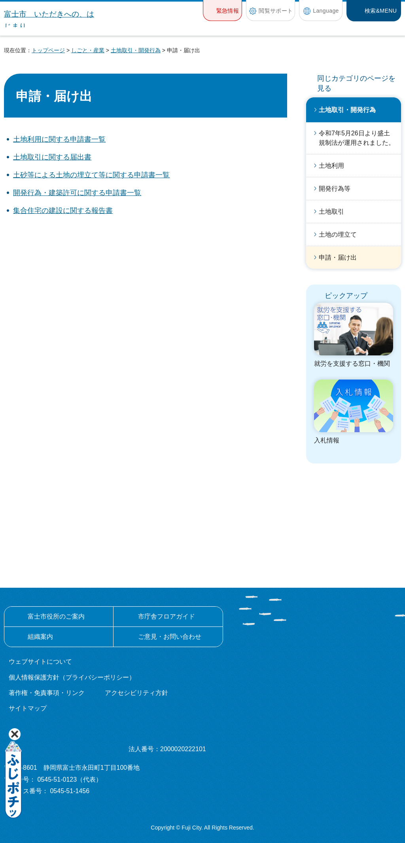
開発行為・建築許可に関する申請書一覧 (77, 193)
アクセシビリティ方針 (136, 692)
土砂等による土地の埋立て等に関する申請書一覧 (91, 175)
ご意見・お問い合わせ (169, 636)
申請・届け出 (338, 257)
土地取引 (331, 211)
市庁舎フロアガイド (166, 616)
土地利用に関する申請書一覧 (59, 139)
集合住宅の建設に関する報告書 (63, 211)
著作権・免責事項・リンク (47, 692)
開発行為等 (334, 188)
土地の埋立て (338, 234)
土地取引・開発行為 (136, 50)
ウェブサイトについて (40, 661)
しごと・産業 (87, 50)
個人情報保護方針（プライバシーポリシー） (72, 677)
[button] (222, 10)
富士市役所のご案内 (56, 616)
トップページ (48, 50)
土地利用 (331, 165)
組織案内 (40, 636)
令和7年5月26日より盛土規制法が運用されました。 (357, 138)
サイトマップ (28, 708)
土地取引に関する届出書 (52, 157)
